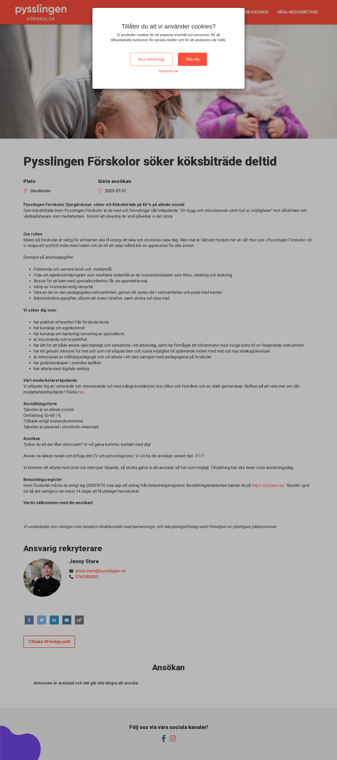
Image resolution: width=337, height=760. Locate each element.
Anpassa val (168, 71)
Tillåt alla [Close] (193, 59)
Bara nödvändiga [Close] (151, 59)
